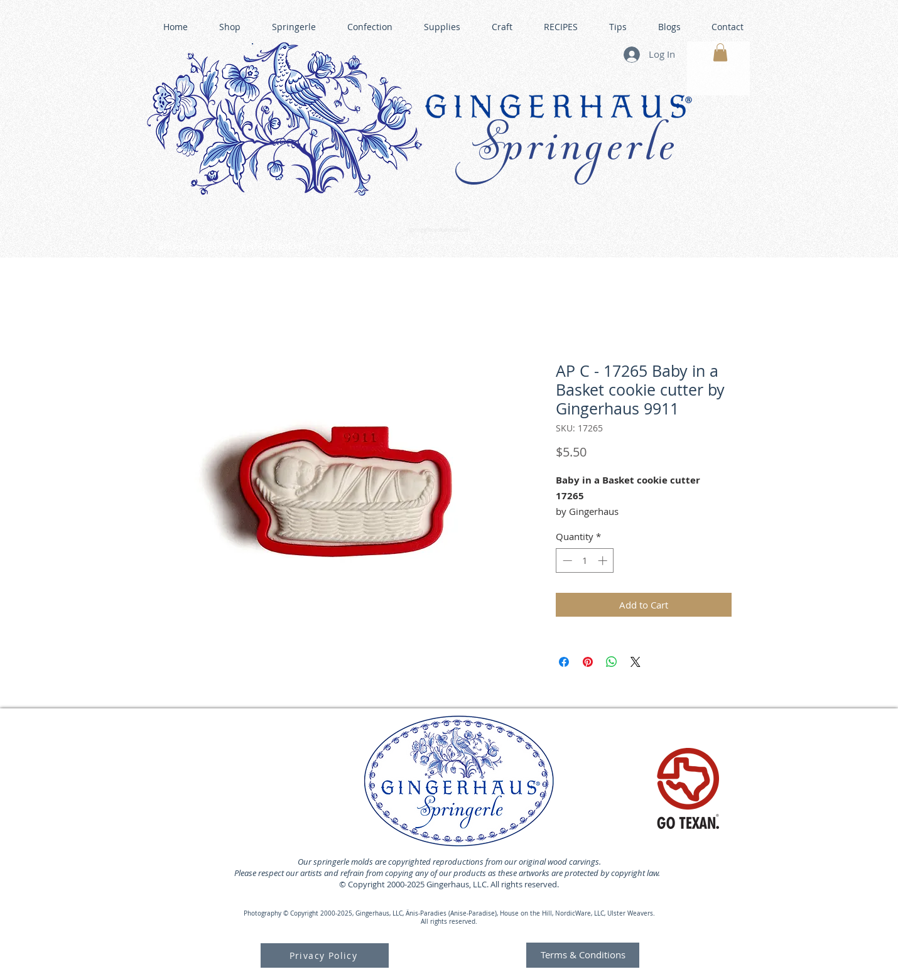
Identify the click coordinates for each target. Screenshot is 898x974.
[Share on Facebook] (563, 661)
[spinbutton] (585, 560)
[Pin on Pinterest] (587, 661)
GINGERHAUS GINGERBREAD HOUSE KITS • (571, 242)
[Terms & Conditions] (582, 955)
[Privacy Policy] (325, 955)
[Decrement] (566, 560)
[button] (720, 52)
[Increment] (603, 560)
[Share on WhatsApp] (611, 661)
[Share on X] (635, 661)
